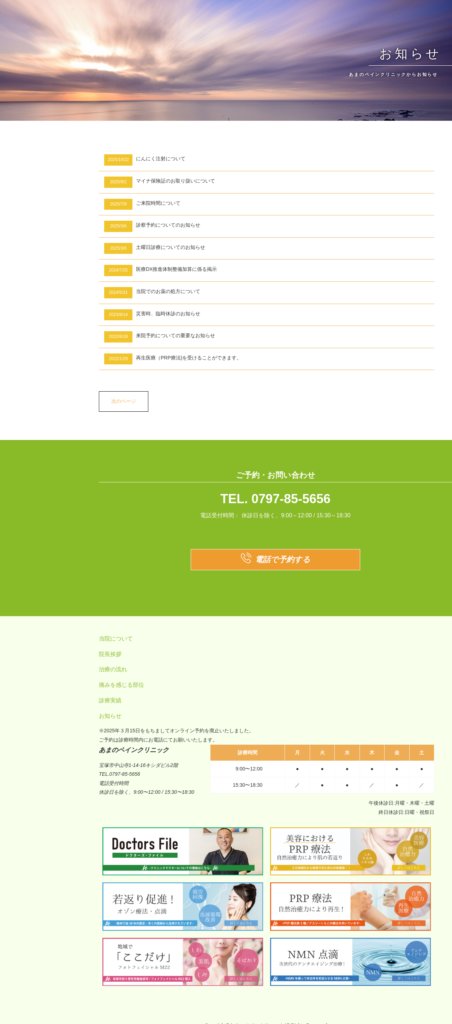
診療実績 (110, 700)
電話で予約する (275, 560)
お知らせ (110, 716)
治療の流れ (113, 669)
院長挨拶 (110, 654)
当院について (116, 639)
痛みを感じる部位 (121, 685)
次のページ (123, 401)
